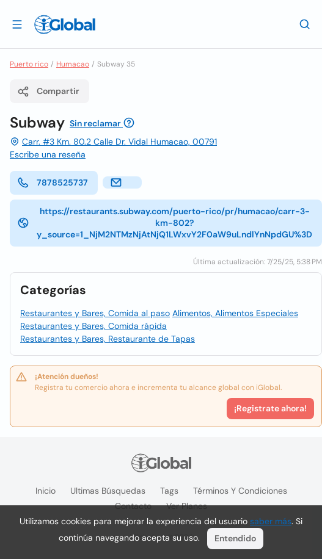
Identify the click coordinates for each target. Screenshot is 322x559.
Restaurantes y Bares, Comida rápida (93, 325)
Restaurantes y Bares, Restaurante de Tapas (107, 338)
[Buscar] (305, 24)
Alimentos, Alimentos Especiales (235, 313)
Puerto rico (29, 64)
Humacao (72, 64)
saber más (270, 521)
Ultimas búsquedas (107, 490)
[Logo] (64, 24)
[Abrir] (17, 24)
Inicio (45, 490)
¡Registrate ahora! (270, 408)
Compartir (48, 91)
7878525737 (52, 182)
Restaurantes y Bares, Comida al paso (95, 313)
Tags (169, 490)
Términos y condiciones (240, 490)
